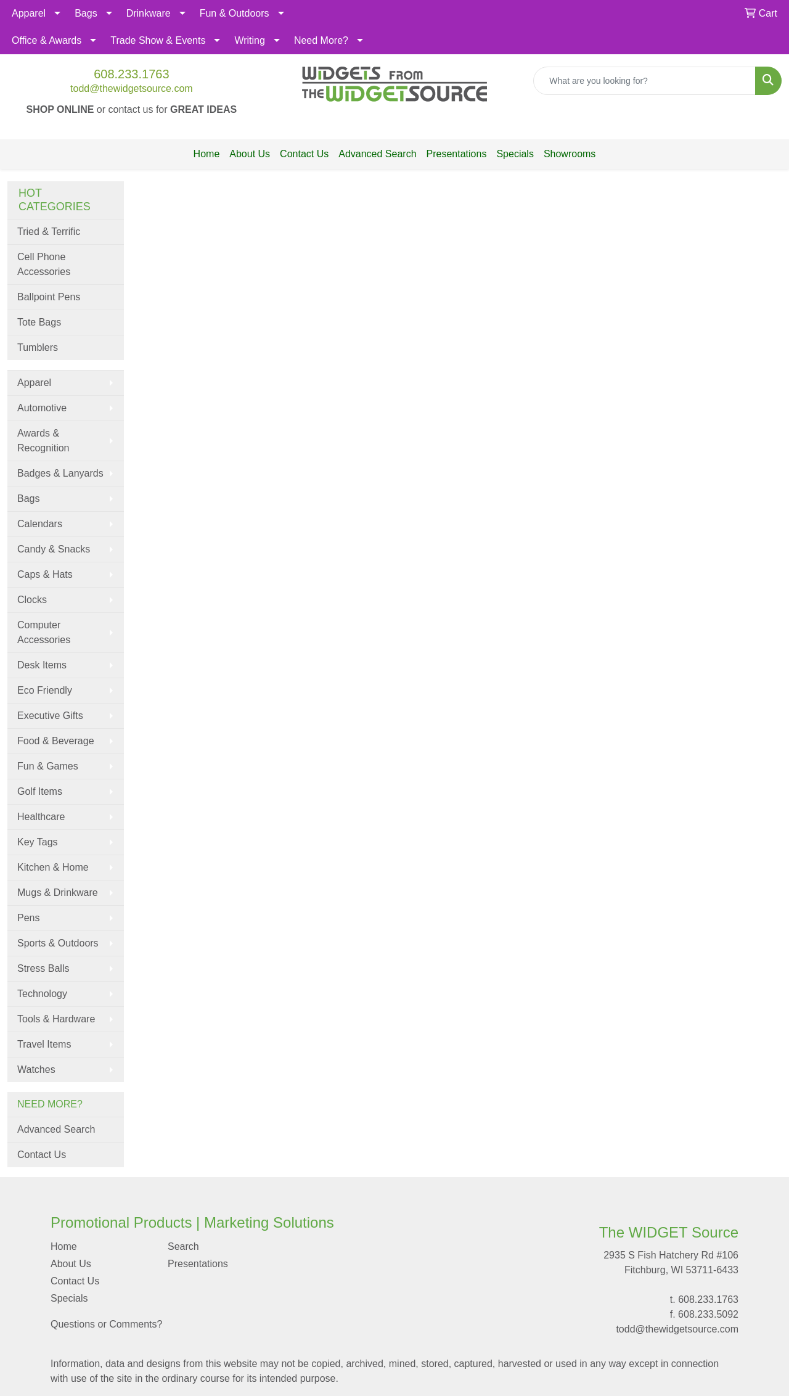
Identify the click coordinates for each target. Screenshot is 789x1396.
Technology (42, 993)
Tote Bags (39, 322)
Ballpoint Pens (48, 297)
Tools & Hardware (56, 1019)
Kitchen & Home (53, 867)
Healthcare (41, 816)
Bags (86, 13)
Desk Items (42, 665)
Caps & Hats (45, 574)
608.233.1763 (131, 74)
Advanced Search (377, 154)
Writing (249, 40)
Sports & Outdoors (58, 943)
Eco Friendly (44, 690)
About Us (249, 154)
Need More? (321, 40)
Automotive (42, 408)
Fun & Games (47, 766)
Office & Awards (46, 40)
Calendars (39, 524)
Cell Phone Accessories (43, 264)
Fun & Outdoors (234, 13)
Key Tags (37, 842)
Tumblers (37, 347)
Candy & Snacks (53, 549)
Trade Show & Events (157, 40)
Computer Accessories (43, 632)
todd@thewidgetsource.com (131, 88)
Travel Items (44, 1044)
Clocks (32, 599)
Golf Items (39, 791)
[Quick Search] (644, 81)
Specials (514, 154)
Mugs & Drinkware (57, 892)
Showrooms (569, 154)
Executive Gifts (50, 715)
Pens (28, 918)
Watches (36, 1069)
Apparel (29, 13)
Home (207, 154)
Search (183, 1246)
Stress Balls (43, 968)
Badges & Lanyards (60, 473)
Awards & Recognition (43, 440)
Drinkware (148, 13)
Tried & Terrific (48, 231)
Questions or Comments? (106, 1324)
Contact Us (304, 154)
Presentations (457, 154)
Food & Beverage (55, 741)
